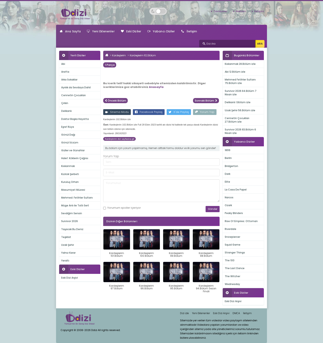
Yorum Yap (204, 112)
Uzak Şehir (67, 245)
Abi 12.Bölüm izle (235, 71)
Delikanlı (66, 111)
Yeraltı (65, 260)
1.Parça (110, 65)
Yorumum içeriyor (122, 208)
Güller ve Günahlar (73, 150)
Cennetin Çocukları (73, 95)
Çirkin (64, 103)
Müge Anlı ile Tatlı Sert (75, 205)
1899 (227, 150)
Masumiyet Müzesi (73, 190)
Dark (227, 174)
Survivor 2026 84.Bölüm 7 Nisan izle (240, 92)
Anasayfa (156, 87)
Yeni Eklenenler (101, 31)
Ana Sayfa (70, 31)
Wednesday (232, 284)
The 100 (229, 260)
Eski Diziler (131, 31)
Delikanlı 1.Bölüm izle (237, 102)
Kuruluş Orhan (70, 182)
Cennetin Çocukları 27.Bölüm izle (237, 119)
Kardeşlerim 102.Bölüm (143, 55)
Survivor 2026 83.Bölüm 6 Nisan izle (240, 131)
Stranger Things (235, 252)
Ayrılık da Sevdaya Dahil (76, 87)
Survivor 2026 (69, 221)
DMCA (236, 313)
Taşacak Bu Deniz (72, 229)
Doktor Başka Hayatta (75, 119)
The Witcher (232, 276)
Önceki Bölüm (115, 101)
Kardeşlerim (119, 55)
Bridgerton (231, 166)
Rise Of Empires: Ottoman (241, 221)
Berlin (228, 158)
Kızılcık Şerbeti (70, 174)
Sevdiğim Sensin (71, 213)
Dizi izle (184, 313)
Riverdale (230, 229)
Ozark (228, 205)
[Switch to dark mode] (158, 11)
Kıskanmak (68, 166)
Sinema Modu (117, 112)
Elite (227, 181)
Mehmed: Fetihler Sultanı (77, 197)
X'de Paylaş (179, 112)
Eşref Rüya (67, 127)
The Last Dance (235, 268)
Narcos (229, 197)
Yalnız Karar (68, 252)
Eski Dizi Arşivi (69, 277)
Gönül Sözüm (69, 142)
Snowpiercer (232, 237)
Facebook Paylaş (149, 112)
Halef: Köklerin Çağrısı (74, 158)
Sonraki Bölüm (206, 101)
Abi (63, 64)
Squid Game (232, 244)
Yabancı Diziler (161, 31)
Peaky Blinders (234, 213)
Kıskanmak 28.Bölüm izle (240, 64)
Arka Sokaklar (69, 79)
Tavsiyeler (220, 11)
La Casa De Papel (236, 189)
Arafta (65, 71)
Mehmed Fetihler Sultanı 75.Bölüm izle (240, 81)
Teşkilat (66, 237)
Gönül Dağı (68, 134)
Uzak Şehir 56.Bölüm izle (240, 110)
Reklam (241, 11)
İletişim (259, 11)
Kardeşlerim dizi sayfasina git (119, 139)
